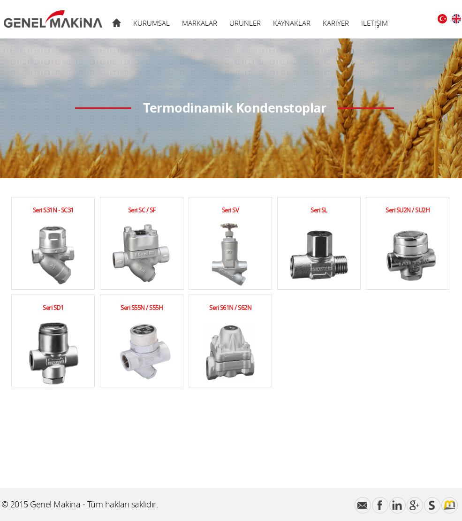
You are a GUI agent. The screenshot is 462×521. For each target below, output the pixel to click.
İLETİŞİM (374, 23)
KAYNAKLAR (292, 23)
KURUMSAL (151, 23)
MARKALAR (199, 23)
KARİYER (336, 23)
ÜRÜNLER (245, 23)
